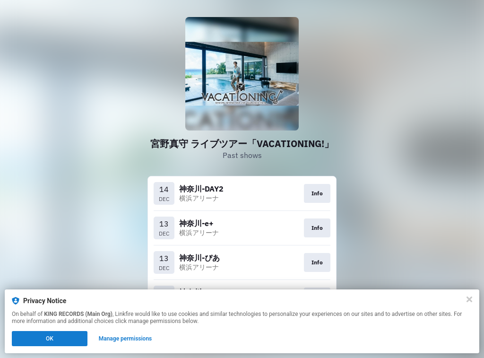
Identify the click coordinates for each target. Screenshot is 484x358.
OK (49, 338)
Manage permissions (125, 338)
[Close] (469, 299)
